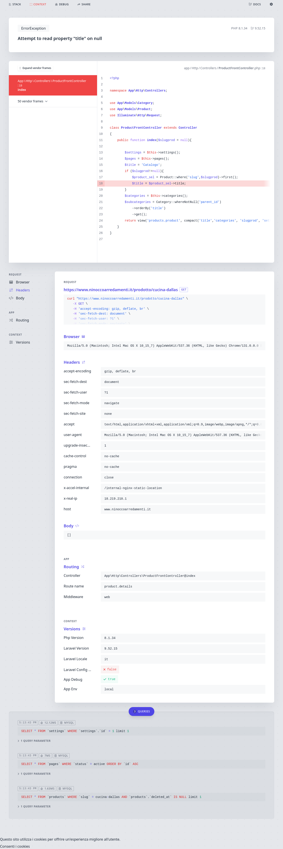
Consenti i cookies (15, 846)
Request (15, 274)
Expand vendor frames (35, 68)
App (11, 312)
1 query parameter (34, 740)
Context (15, 335)
